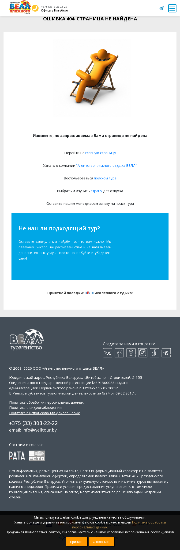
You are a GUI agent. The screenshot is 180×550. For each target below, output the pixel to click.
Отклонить (101, 541)
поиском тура (105, 178)
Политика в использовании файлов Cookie (44, 412)
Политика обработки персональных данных (46, 402)
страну (96, 190)
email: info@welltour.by (33, 430)
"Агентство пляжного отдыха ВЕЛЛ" (106, 165)
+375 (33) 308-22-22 (54, 7)
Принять (76, 541)
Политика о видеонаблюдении (35, 407)
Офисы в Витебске (54, 10)
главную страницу (100, 152)
